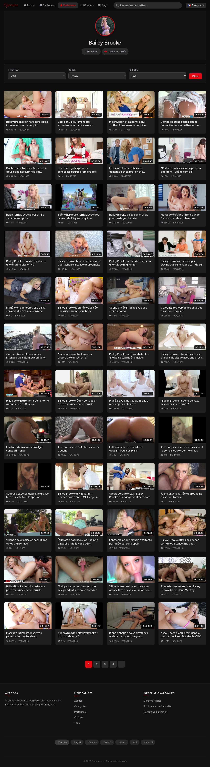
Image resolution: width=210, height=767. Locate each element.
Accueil (29, 5)
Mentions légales (152, 700)
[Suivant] (121, 664)
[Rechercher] (117, 5)
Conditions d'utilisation (155, 712)
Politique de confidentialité (157, 706)
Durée (72, 70)
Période (133, 70)
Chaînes (87, 5)
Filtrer (195, 76)
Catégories (47, 5)
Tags (103, 5)
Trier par (13, 70)
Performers (68, 5)
